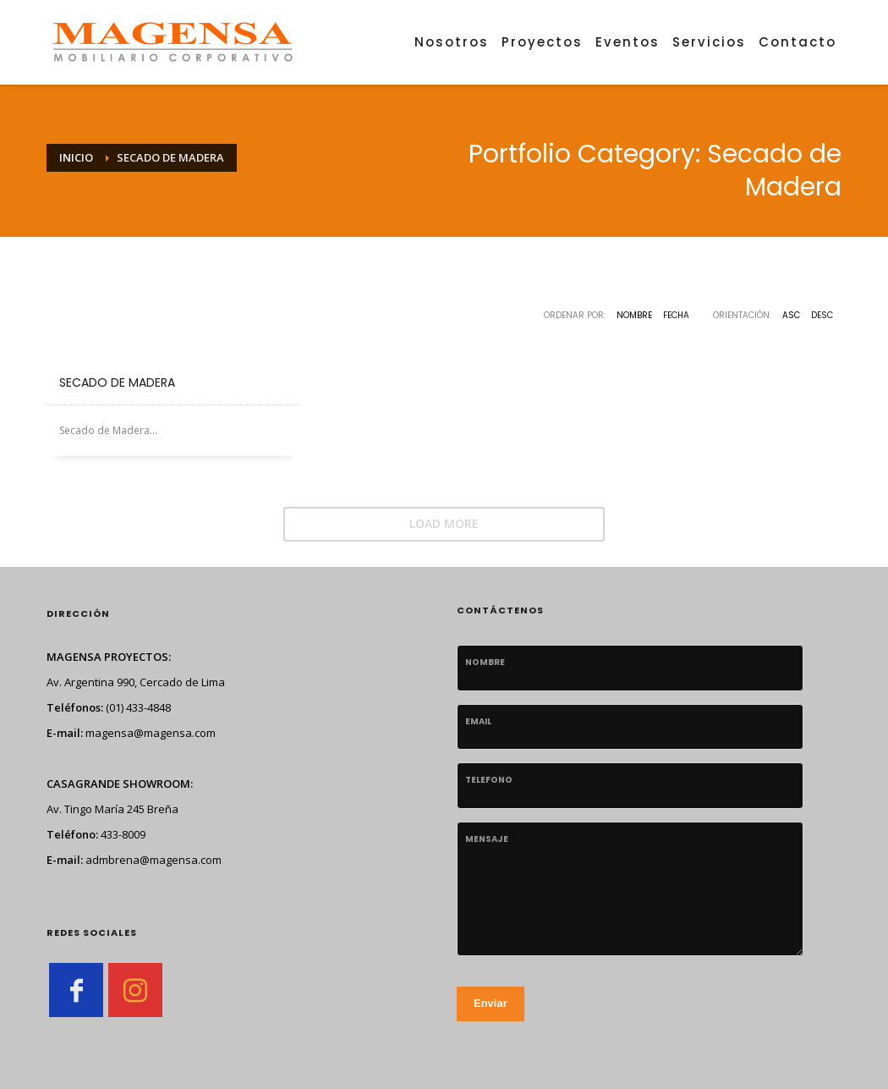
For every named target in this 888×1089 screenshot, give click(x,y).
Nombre (634, 315)
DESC (822, 315)
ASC (791, 315)
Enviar (490, 1003)
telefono (489, 779)
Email (478, 721)
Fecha (676, 315)
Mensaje (486, 839)
